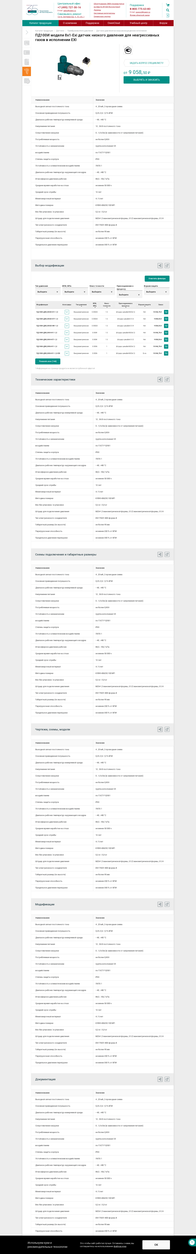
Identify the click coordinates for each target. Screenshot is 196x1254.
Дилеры (97, 10)
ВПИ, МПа (66, 286)
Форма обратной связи (140, 15)
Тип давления (41, 286)
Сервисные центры (102, 16)
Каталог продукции (40, 23)
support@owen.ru (143, 12)
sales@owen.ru (69, 11)
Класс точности (97, 286)
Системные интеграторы (104, 13)
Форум (163, 23)
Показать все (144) (48, 361)
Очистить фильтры (157, 278)
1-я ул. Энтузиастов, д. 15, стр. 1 (71, 17)
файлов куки (120, 1246)
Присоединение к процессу (125, 287)
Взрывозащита (151, 286)
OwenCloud (114, 23)
